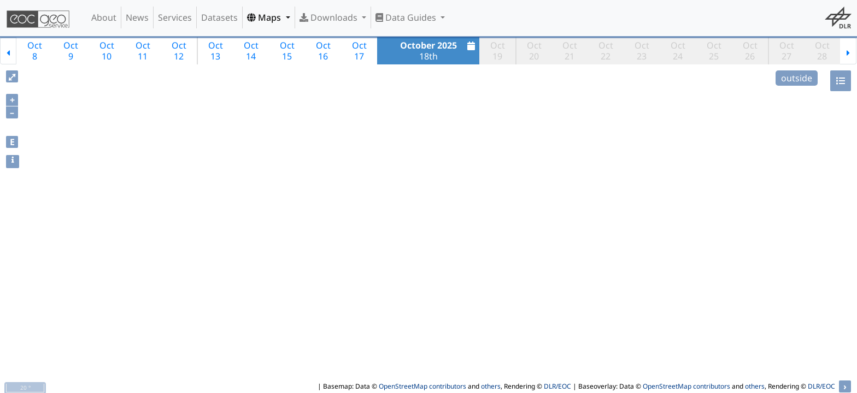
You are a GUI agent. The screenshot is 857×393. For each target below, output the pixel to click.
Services (175, 17)
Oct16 (323, 50)
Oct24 (678, 50)
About (103, 17)
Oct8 (34, 50)
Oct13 (215, 50)
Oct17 (359, 50)
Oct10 (106, 50)
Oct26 (750, 50)
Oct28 (822, 50)
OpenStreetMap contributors (422, 386)
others (491, 386)
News (137, 17)
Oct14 (251, 50)
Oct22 (605, 50)
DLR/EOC (557, 386)
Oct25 (714, 50)
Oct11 (143, 50)
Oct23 (642, 50)
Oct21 (569, 50)
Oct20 (534, 50)
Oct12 (179, 50)
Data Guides (406, 17)
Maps (265, 17)
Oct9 (70, 50)
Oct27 (786, 50)
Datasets (219, 17)
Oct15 (287, 50)
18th (439, 50)
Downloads (330, 17)
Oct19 (497, 50)
